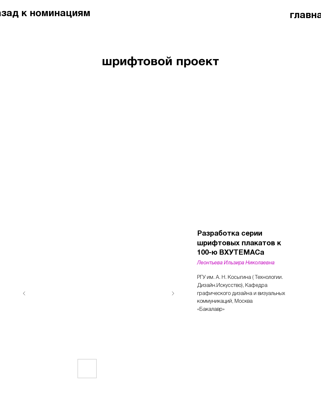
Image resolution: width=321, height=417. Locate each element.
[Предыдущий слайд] (24, 293)
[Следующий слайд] (173, 293)
